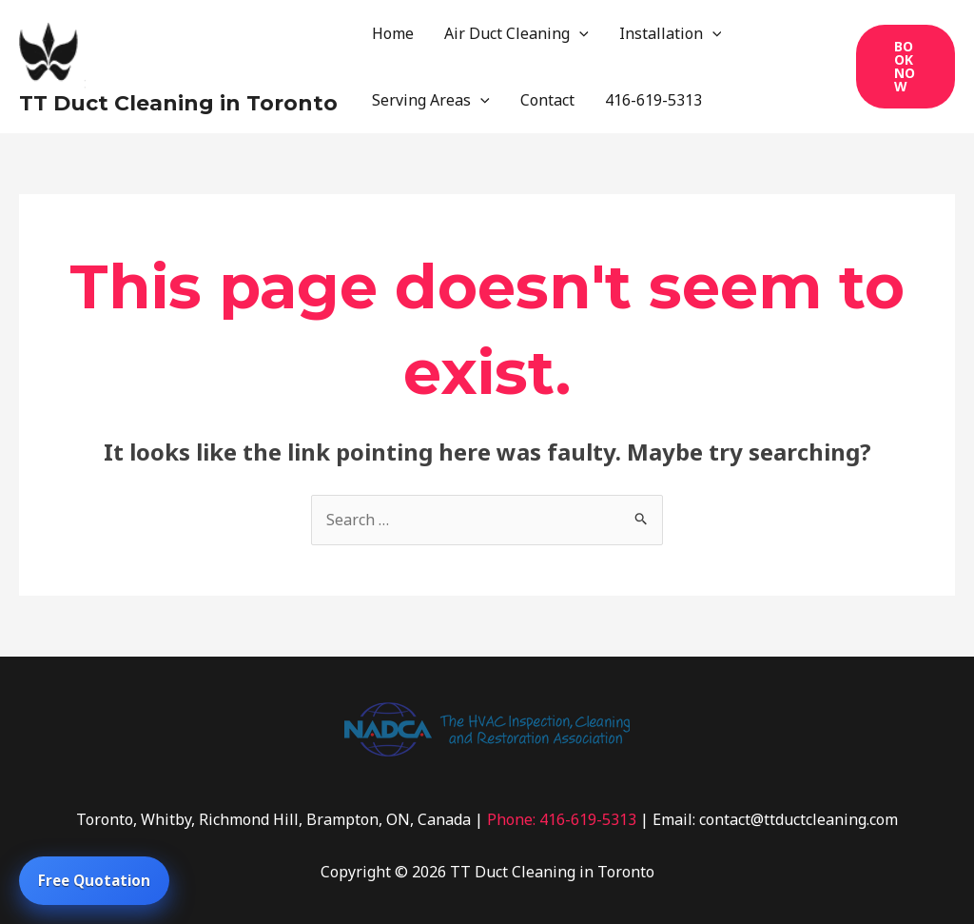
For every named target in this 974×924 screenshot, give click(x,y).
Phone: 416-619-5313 (561, 819)
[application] (579, 33)
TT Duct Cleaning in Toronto (178, 103)
